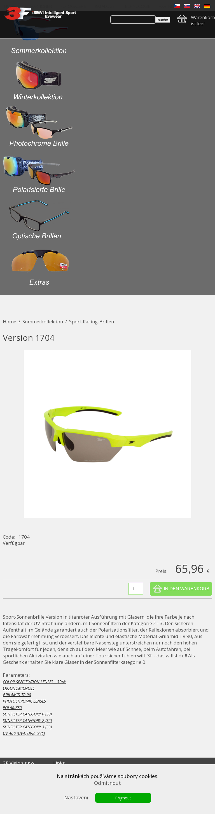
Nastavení (76, 797)
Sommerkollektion (42, 321)
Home (9, 321)
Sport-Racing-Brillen (91, 321)
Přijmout (123, 798)
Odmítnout (107, 782)
